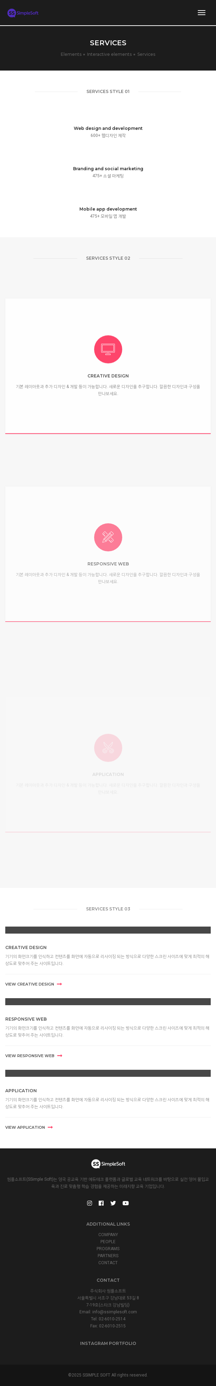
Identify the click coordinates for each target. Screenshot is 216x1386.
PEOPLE (108, 1241)
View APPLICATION (29, 1127)
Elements (71, 54)
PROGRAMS (108, 1248)
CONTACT (108, 1262)
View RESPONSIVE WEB (33, 1055)
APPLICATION (21, 1090)
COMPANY (108, 1234)
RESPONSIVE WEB (26, 1019)
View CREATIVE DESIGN (33, 984)
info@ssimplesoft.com (114, 1311)
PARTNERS (108, 1255)
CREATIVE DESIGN (26, 947)
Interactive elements (109, 54)
